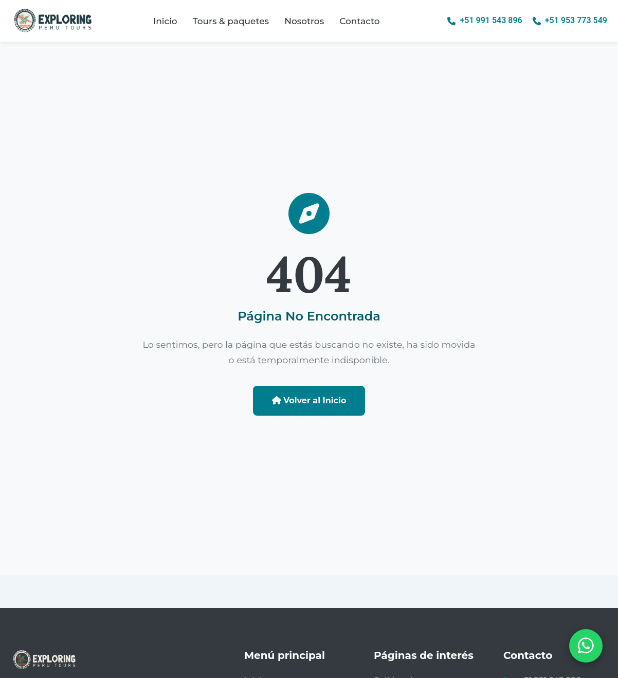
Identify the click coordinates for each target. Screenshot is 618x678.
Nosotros (304, 21)
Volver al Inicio (309, 400)
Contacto (359, 21)
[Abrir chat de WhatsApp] (586, 646)
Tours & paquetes (231, 21)
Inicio (165, 21)
